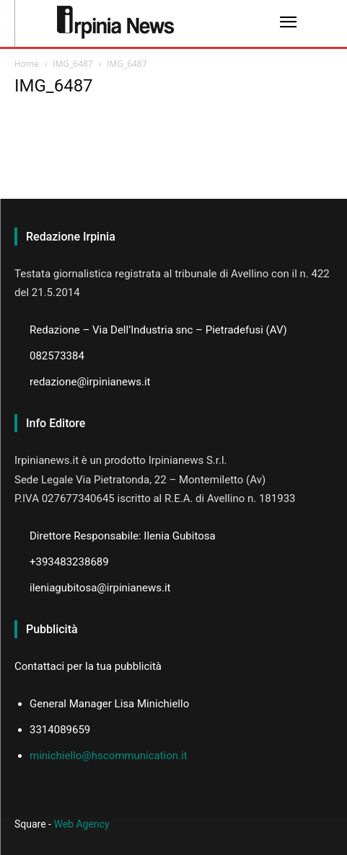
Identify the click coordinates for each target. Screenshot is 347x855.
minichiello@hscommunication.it (109, 755)
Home (26, 64)
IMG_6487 (73, 64)
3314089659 (60, 729)
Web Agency (81, 824)
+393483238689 (69, 561)
